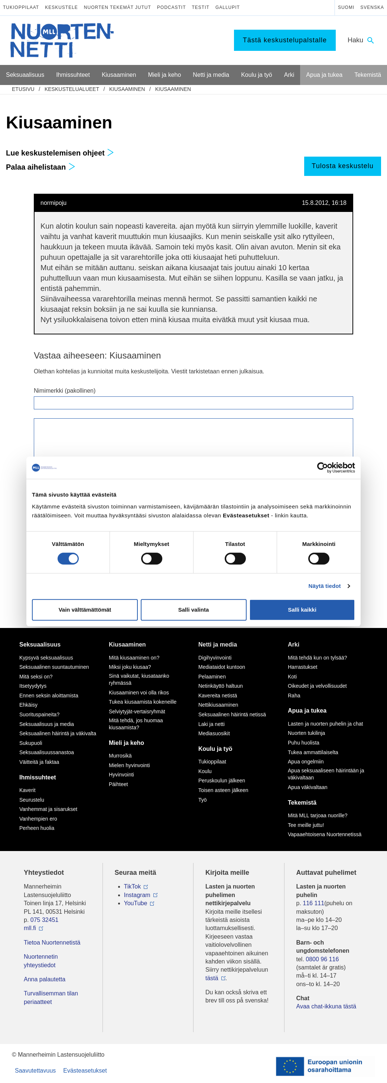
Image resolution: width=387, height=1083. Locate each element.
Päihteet (118, 784)
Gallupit (227, 7)
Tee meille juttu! (306, 825)
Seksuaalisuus (40, 644)
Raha (294, 695)
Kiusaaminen (127, 89)
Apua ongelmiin (306, 762)
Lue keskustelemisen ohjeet (60, 153)
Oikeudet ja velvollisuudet (317, 686)
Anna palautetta (44, 979)
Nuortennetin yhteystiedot (41, 960)
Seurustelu (31, 800)
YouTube (135, 903)
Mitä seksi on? (35, 677)
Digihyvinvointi (214, 658)
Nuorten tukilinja (306, 733)
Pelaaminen (212, 677)
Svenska (372, 7)
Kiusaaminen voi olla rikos (139, 693)
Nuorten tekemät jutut (117, 7)
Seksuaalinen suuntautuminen (54, 667)
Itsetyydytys (32, 686)
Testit (200, 7)
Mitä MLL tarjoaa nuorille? (318, 815)
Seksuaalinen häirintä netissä (232, 714)
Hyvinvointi (121, 775)
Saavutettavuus (35, 1070)
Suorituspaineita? (39, 714)
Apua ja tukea (307, 710)
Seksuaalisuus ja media (46, 724)
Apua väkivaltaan (308, 787)
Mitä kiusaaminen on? (134, 658)
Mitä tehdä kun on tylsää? (317, 658)
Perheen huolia (36, 828)
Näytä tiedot (325, 586)
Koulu (205, 771)
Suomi (346, 7)
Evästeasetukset (85, 1070)
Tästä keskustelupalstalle (285, 40)
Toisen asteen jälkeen (223, 790)
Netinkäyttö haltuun (220, 686)
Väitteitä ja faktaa (39, 762)
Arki (293, 644)
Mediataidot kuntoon (221, 667)
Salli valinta (193, 609)
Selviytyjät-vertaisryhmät (137, 711)
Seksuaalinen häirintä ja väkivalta (57, 733)
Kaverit (27, 790)
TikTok (132, 886)
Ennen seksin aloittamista (48, 695)
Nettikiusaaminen (218, 705)
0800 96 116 (322, 959)
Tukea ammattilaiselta (313, 752)
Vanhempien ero (38, 819)
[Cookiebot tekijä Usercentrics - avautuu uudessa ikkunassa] (322, 467)
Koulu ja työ (215, 749)
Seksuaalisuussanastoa (46, 752)
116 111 (313, 903)
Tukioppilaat (21, 7)
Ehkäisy (28, 705)
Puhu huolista (303, 743)
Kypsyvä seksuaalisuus (46, 658)
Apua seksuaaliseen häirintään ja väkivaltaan (326, 774)
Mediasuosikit (214, 733)
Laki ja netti (211, 724)
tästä (211, 978)
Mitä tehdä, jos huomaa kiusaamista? (136, 724)
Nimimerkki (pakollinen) (64, 390)
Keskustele (61, 7)
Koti (292, 677)
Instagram (137, 895)
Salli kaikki (302, 609)
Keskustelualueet (72, 89)
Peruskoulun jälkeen (221, 780)
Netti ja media (217, 644)
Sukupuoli (30, 743)
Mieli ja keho (126, 743)
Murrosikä (120, 756)
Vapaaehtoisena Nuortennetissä (324, 834)
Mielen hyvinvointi (129, 765)
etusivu (23, 89)
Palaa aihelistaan (40, 167)
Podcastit (171, 7)
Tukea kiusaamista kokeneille (142, 702)
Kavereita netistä (217, 695)
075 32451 (44, 920)
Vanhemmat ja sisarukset (48, 809)
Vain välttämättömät (85, 609)
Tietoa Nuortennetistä (52, 942)
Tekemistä (302, 802)
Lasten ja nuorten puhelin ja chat (325, 724)
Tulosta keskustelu (342, 166)
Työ (202, 800)
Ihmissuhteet (37, 777)
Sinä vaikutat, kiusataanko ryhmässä (139, 679)
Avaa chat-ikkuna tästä (326, 1006)
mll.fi (30, 928)
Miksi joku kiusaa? (130, 667)
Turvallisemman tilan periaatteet (51, 997)
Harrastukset (302, 667)
